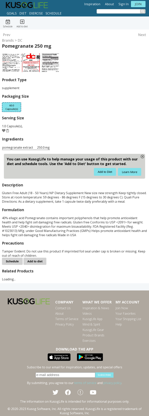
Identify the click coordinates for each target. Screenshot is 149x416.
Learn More (129, 172)
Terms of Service (66, 319)
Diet (23, 13)
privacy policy (112, 383)
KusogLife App (92, 319)
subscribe (104, 375)
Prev (6, 34)
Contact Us (63, 308)
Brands (8, 40)
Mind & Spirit (91, 324)
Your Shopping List (128, 319)
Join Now (121, 308)
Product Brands (93, 335)
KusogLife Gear (93, 330)
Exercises (89, 340)
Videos (87, 313)
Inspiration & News (95, 308)
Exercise (36, 13)
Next (142, 34)
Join (138, 4)
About (109, 4)
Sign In (124, 4)
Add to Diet (105, 171)
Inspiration (92, 4)
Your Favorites (125, 313)
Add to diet (34, 261)
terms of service (85, 383)
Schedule (54, 13)
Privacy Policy (64, 324)
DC (20, 40)
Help (118, 324)
